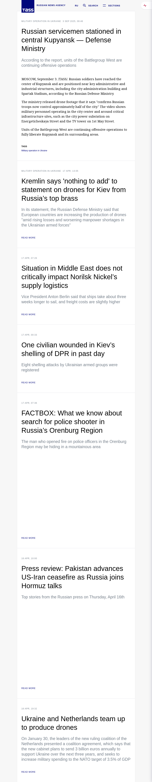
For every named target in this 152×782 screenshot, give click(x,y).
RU (76, 5)
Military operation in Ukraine (41, 21)
